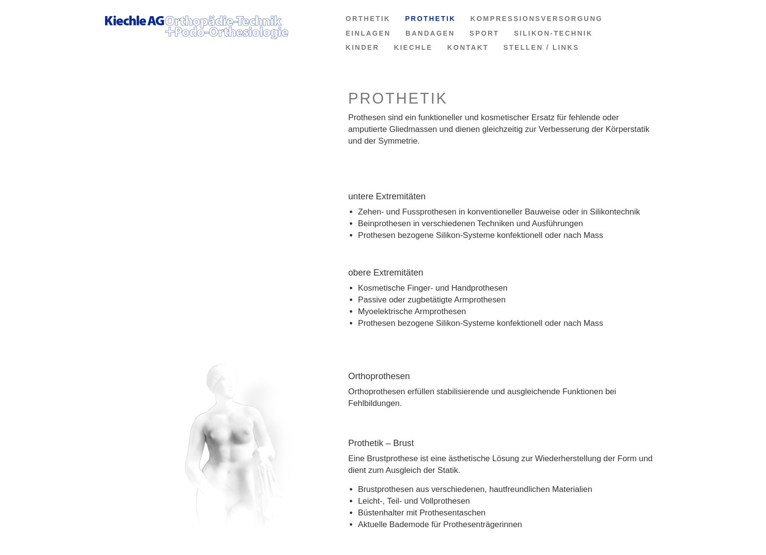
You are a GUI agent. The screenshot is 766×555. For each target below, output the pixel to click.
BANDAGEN (430, 33)
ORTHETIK (368, 18)
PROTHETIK (430, 18)
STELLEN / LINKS (541, 47)
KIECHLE (413, 47)
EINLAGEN (368, 33)
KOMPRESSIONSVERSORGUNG (536, 18)
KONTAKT (468, 47)
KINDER (363, 47)
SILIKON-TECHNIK (553, 33)
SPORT (484, 33)
